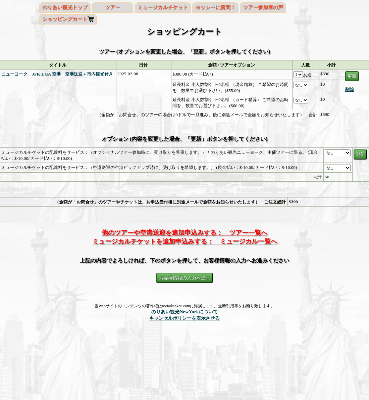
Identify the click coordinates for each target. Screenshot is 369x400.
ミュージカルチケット (163, 7)
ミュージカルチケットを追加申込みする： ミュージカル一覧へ (184, 241)
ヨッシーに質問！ (215, 7)
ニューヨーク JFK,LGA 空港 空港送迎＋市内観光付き (57, 74)
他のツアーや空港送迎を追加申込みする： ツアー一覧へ (184, 232)
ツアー (112, 7)
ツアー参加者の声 (263, 7)
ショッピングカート (65, 19)
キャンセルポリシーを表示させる (184, 318)
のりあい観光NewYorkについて (184, 311)
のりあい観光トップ (65, 7)
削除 (349, 89)
